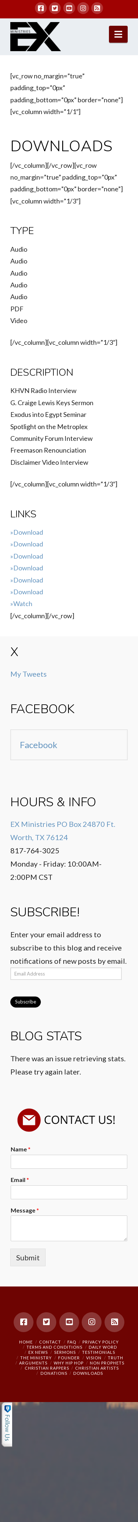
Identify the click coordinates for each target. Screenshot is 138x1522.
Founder (69, 1357)
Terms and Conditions (54, 1347)
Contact (50, 1341)
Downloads (88, 1373)
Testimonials (98, 1352)
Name (21, 1149)
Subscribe (25, 1002)
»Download (26, 532)
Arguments (33, 1362)
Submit (28, 1257)
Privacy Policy (100, 1341)
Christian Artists (97, 1368)
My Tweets (28, 673)
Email (20, 1179)
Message (25, 1210)
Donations (53, 1373)
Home (26, 1341)
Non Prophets (107, 1362)
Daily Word (103, 1347)
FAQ (71, 1341)
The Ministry (36, 1357)
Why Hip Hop (69, 1362)
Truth (115, 1357)
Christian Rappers (47, 1368)
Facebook (42, 709)
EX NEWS (38, 1352)
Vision (94, 1357)
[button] (118, 34)
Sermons (65, 1352)
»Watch (21, 603)
